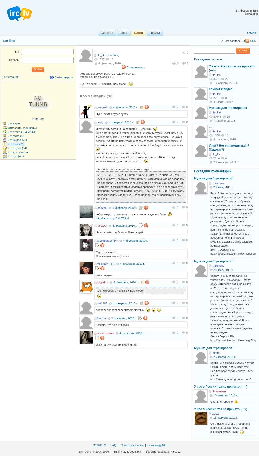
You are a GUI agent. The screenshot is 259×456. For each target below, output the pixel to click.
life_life (101, 55)
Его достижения (18, 152)
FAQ (113, 445)
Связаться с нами (132, 445)
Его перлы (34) (17, 148)
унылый (102, 107)
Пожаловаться (136, 67)
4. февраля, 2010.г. (125, 107)
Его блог (9, 41)
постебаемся (105, 333)
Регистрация (10, 76)
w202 (215, 413)
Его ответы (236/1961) (22, 131)
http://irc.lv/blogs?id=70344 (112, 218)
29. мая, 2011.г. (223, 187)
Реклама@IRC (156, 445)
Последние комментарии (212, 171)
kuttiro (216, 352)
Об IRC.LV (99, 445)
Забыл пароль (64, 77)
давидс (101, 207)
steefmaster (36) (107, 240)
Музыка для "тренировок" (228, 108)
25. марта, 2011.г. (224, 356)
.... (95, 50)
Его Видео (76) (17, 139)
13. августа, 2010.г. (225, 395)
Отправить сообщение (22, 127)
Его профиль (16, 156)
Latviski (251, 32)
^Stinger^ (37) (106, 263)
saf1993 (102, 303)
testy (100, 122)
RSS (253, 40)
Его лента (14, 123)
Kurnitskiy (218, 183)
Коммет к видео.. (221, 89)
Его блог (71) (16, 144)
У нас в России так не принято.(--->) (220, 386)
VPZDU (102, 225)
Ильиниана (219, 391)
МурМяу (102, 282)
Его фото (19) (16, 135)
